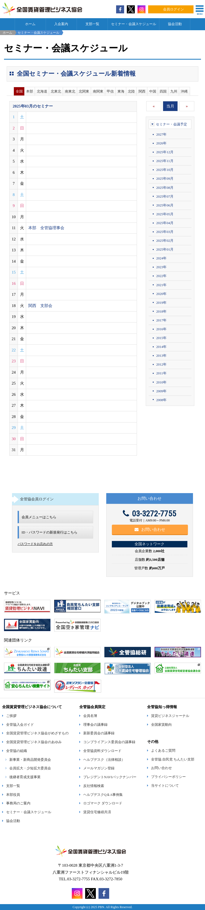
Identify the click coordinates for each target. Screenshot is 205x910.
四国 (163, 91)
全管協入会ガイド (20, 725)
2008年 (161, 400)
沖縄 (184, 91)
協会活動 (175, 24)
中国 (152, 91)
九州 (173, 91)
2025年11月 (165, 161)
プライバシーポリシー (168, 777)
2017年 (161, 320)
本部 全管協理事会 (46, 228)
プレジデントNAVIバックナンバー (109, 777)
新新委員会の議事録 (99, 733)
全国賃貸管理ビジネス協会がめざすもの (37, 733)
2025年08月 (165, 188)
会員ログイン (173, 9)
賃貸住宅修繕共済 (97, 812)
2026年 (161, 143)
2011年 (161, 373)
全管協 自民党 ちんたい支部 (172, 759)
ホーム (30, 24)
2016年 (161, 329)
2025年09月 (165, 178)
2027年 (161, 134)
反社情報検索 (93, 786)
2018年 (161, 311)
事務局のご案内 (18, 803)
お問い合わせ (150, 529)
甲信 (110, 91)
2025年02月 (165, 241)
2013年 (161, 356)
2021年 (161, 285)
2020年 (161, 294)
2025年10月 (165, 170)
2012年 (161, 364)
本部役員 (13, 795)
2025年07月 (165, 196)
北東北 (56, 91)
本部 (29, 91)
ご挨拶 (11, 716)
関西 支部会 (40, 306)
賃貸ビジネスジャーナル (170, 716)
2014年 (161, 347)
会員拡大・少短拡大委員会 (30, 768)
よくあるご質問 (163, 750)
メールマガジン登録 (99, 768)
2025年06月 (165, 205)
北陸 (131, 91)
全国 (19, 91)
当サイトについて (165, 786)
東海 (120, 91)
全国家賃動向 (161, 725)
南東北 (70, 91)
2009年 (161, 391)
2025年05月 (165, 214)
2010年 (161, 382)
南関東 (98, 91)
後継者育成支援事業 (25, 777)
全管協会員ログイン (37, 499)
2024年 (161, 258)
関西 (142, 91)
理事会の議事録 (95, 725)
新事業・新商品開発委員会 (30, 760)
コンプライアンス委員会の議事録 (109, 742)
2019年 (161, 303)
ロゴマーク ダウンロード (102, 803)
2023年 (161, 267)
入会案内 (61, 24)
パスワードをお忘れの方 (35, 544)
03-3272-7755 (149, 513)
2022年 (161, 276)
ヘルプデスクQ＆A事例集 (103, 795)
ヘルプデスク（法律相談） (104, 760)
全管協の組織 (16, 751)
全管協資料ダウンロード (102, 751)
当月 (170, 106)
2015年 (161, 338)
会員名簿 (90, 716)
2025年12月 (165, 152)
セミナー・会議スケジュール (133, 24)
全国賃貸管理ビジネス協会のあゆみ (34, 742)
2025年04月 (165, 223)
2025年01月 (165, 249)
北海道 (42, 91)
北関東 (84, 91)
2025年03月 (165, 232)
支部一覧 (92, 24)
